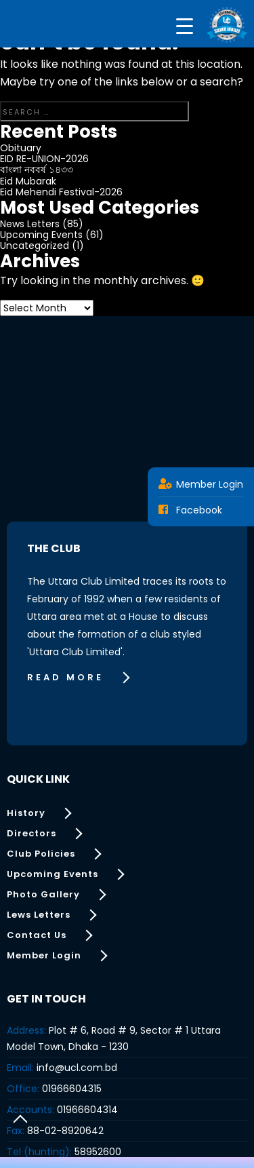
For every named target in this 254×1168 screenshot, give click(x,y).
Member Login (200, 484)
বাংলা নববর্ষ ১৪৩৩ (36, 169)
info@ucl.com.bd (77, 1067)
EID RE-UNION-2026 (44, 159)
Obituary (20, 148)
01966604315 (72, 1088)
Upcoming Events (41, 234)
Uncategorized (34, 245)
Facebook (190, 510)
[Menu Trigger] (184, 25)
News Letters (30, 224)
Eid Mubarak (28, 181)
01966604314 (87, 1109)
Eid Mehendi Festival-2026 (61, 192)
